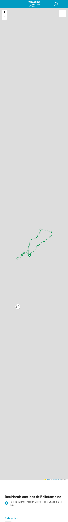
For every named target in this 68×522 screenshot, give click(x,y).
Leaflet (47, 479)
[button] (29, 255)
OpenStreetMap (56, 479)
